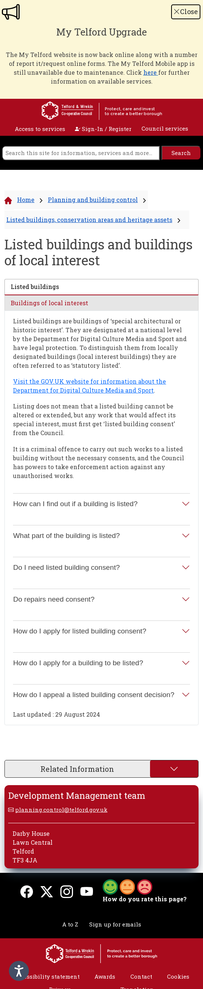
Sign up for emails (115, 924)
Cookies (178, 976)
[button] (127, 886)
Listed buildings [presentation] (35, 286)
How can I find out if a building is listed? (75, 504)
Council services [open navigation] (165, 128)
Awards (104, 976)
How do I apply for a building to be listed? (78, 663)
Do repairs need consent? (53, 599)
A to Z (70, 924)
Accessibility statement (47, 976)
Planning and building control (93, 199)
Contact (141, 976)
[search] (81, 153)
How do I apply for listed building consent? (79, 631)
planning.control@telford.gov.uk (61, 809)
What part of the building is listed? (66, 535)
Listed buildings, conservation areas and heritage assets (89, 219)
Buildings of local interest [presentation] (49, 303)
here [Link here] (150, 72)
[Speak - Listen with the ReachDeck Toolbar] (19, 971)
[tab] (101, 287)
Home (25, 199)
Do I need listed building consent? (66, 567)
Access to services (40, 128)
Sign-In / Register (103, 128)
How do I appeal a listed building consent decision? (93, 695)
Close (185, 11)
